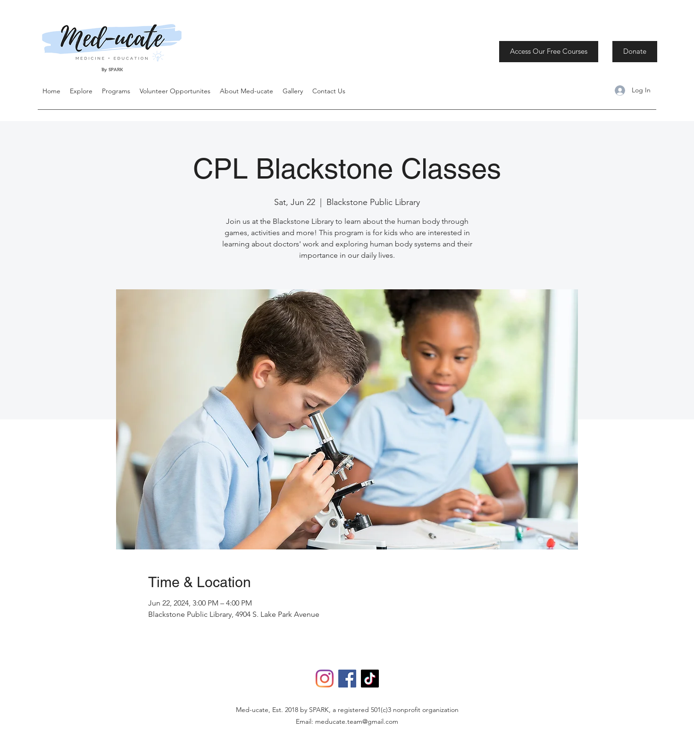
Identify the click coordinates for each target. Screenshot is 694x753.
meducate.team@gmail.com (356, 721)
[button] (81, 91)
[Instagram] (325, 679)
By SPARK (112, 69)
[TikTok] (370, 679)
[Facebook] (347, 679)
